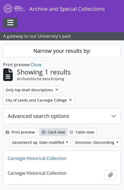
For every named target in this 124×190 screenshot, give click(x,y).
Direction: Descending (95, 142)
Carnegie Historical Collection (37, 158)
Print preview (20, 132)
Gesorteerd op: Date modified (38, 142)
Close (36, 65)
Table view (82, 132)
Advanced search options (38, 116)
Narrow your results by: (62, 50)
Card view (53, 132)
